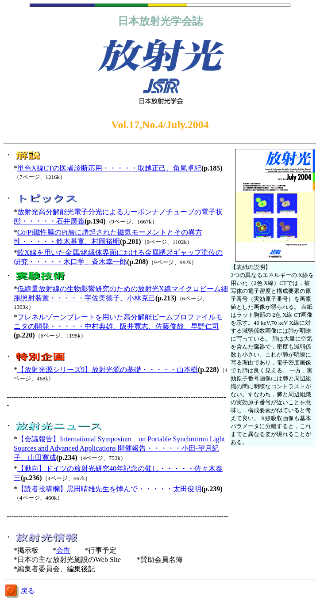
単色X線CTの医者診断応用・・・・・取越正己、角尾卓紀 (109, 168)
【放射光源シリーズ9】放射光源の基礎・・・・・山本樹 (107, 369)
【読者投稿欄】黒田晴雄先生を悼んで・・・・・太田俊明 (109, 489)
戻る (27, 591)
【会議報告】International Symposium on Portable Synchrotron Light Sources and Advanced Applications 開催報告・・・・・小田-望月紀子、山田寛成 (119, 448)
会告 (63, 550)
